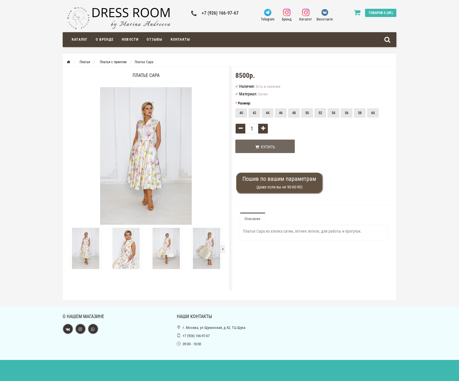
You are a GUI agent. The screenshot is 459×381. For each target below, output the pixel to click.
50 (307, 113)
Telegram (267, 15)
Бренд (286, 15)
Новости (130, 39)
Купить (265, 147)
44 (267, 113)
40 (241, 113)
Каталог (305, 15)
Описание (252, 219)
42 (254, 113)
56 (346, 113)
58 (360, 113)
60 (373, 113)
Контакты (180, 39)
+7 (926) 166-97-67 (220, 13)
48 (294, 113)
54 (333, 113)
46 (280, 113)
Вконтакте (324, 15)
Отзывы (154, 39)
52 (320, 113)
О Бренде (105, 39)
